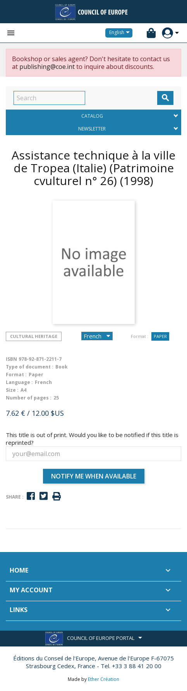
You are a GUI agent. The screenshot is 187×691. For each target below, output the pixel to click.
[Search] (49, 98)
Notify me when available (93, 476)
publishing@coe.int (47, 66)
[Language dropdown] (120, 33)
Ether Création (103, 679)
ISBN (11, 359)
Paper (160, 336)
